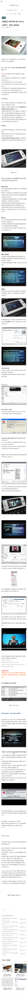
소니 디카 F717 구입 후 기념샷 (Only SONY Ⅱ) (10, 927)
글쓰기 (15, 13)
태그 (11, 13)
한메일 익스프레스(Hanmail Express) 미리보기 (10, 942)
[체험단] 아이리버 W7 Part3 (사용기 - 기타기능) (10, 934)
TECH (4, 915)
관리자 (19, 13)
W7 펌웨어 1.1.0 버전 (6, 821)
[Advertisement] (14, 895)
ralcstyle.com (14, 5)
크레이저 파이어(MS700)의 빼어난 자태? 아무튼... (9, 930)
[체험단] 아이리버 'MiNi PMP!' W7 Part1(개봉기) (10, 938)
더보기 (3, 827)
